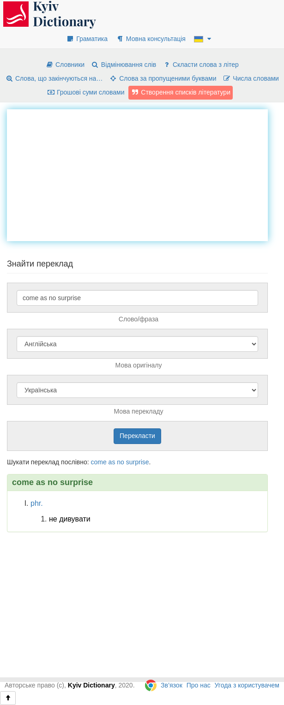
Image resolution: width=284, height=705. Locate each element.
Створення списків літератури (180, 92)
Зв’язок (171, 685)
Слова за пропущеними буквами (162, 78)
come (98, 462)
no (120, 462)
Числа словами (251, 78)
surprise (137, 462)
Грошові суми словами (86, 92)
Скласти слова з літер (201, 64)
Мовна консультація (151, 38)
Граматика (87, 38)
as (112, 462)
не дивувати (70, 519)
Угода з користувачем (247, 685)
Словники (65, 64)
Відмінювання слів (123, 64)
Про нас (199, 685)
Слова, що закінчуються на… (54, 78)
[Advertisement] (145, 173)
